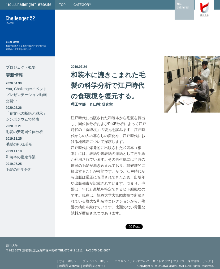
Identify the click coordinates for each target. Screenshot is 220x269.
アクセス (179, 261)
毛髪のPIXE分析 (19, 144)
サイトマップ (161, 261)
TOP (62, 5)
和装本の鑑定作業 (21, 157)
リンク (206, 261)
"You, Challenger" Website (28, 5)
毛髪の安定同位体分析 (24, 132)
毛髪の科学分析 (19, 169)
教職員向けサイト (94, 265)
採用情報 (193, 261)
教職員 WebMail (69, 265)
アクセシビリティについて (132, 261)
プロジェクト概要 (21, 67)
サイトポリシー (69, 261)
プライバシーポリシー (97, 261)
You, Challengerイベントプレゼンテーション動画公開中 (26, 95)
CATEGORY (82, 5)
